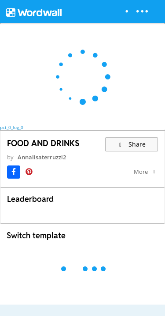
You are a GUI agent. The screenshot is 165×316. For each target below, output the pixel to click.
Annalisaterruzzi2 (42, 157)
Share (131, 144)
